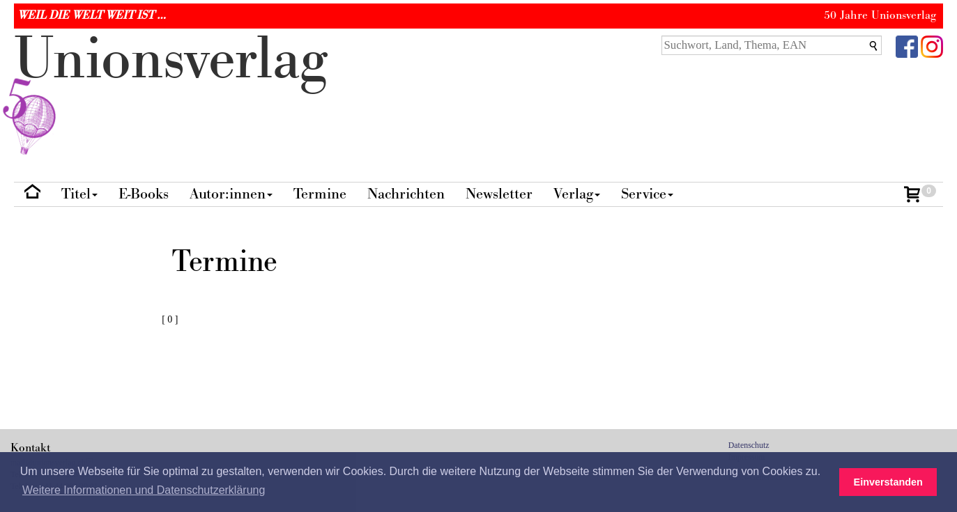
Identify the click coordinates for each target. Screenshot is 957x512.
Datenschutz (749, 445)
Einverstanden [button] (888, 482)
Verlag (576, 194)
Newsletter (499, 194)
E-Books (143, 194)
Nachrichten (406, 194)
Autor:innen (231, 194)
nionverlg (171, 92)
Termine (319, 194)
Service (647, 194)
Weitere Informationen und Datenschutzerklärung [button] (143, 490)
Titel (79, 194)
